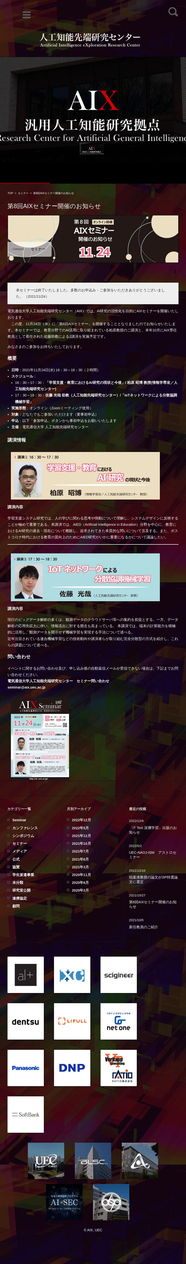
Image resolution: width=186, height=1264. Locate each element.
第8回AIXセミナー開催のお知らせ (153, 904)
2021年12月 (81, 836)
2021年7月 (80, 851)
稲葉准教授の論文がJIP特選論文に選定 (153, 879)
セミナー (23, 193)
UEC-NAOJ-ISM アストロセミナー (152, 855)
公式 (16, 859)
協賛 (16, 867)
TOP (10, 193)
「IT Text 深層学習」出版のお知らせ (153, 830)
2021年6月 (80, 859)
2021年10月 (81, 843)
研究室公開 (21, 890)
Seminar (19, 820)
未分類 (17, 883)
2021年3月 (80, 867)
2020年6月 (80, 883)
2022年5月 (80, 828)
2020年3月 (80, 890)
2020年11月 (81, 875)
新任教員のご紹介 (143, 927)
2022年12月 (81, 820)
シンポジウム (23, 836)
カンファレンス (25, 828)
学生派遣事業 (23, 875)
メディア (19, 851)
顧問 (16, 906)
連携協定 (19, 898)
